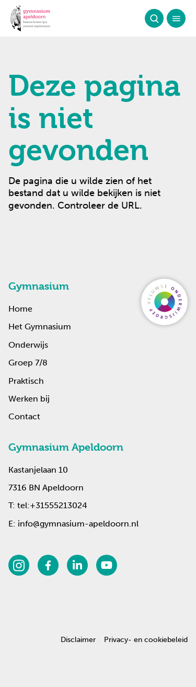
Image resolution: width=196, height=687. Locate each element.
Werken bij (29, 399)
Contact (24, 416)
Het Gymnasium (39, 326)
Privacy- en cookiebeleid (146, 639)
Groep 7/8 (28, 363)
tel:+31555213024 (52, 505)
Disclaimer (78, 639)
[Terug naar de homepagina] (30, 18)
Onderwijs (28, 345)
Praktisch (26, 381)
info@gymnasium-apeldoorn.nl (78, 524)
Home (20, 309)
